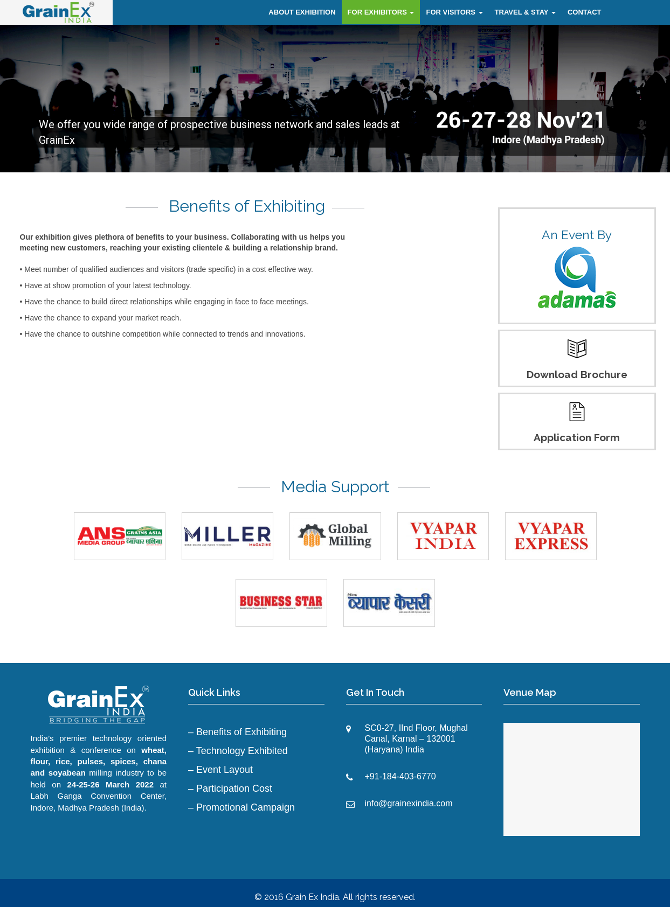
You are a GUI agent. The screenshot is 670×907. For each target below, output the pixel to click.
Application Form (577, 437)
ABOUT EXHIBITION (301, 12)
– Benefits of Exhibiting (237, 732)
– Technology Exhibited (238, 750)
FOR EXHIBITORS (381, 12)
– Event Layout (220, 769)
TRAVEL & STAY (525, 12)
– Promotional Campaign (241, 807)
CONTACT (585, 12)
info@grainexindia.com (409, 803)
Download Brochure (577, 374)
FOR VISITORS (454, 12)
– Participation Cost (230, 788)
